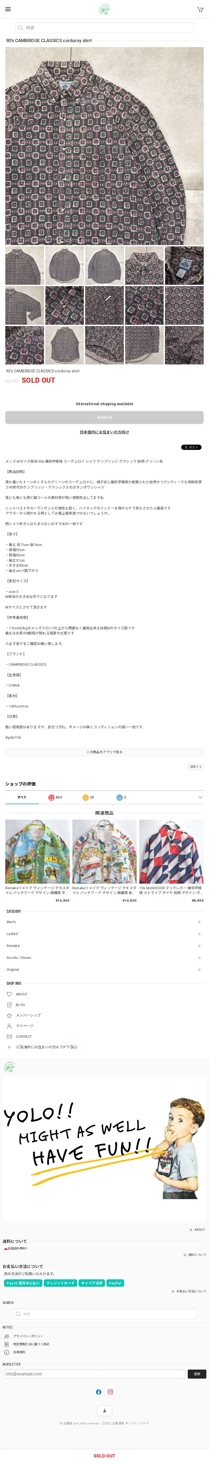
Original (13, 970)
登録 (197, 1374)
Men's (11, 922)
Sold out (104, 417)
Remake (13, 946)
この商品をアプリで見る (104, 752)
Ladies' (12, 934)
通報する (196, 767)
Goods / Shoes (19, 958)
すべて (22, 797)
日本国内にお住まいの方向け (104, 432)
